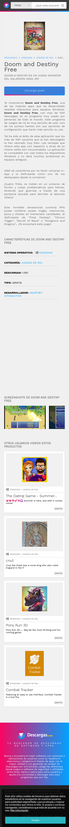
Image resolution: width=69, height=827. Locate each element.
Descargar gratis (34, 90)
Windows (46, 252)
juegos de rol (32, 262)
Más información (19, 810)
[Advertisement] (34, 349)
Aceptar (35, 820)
